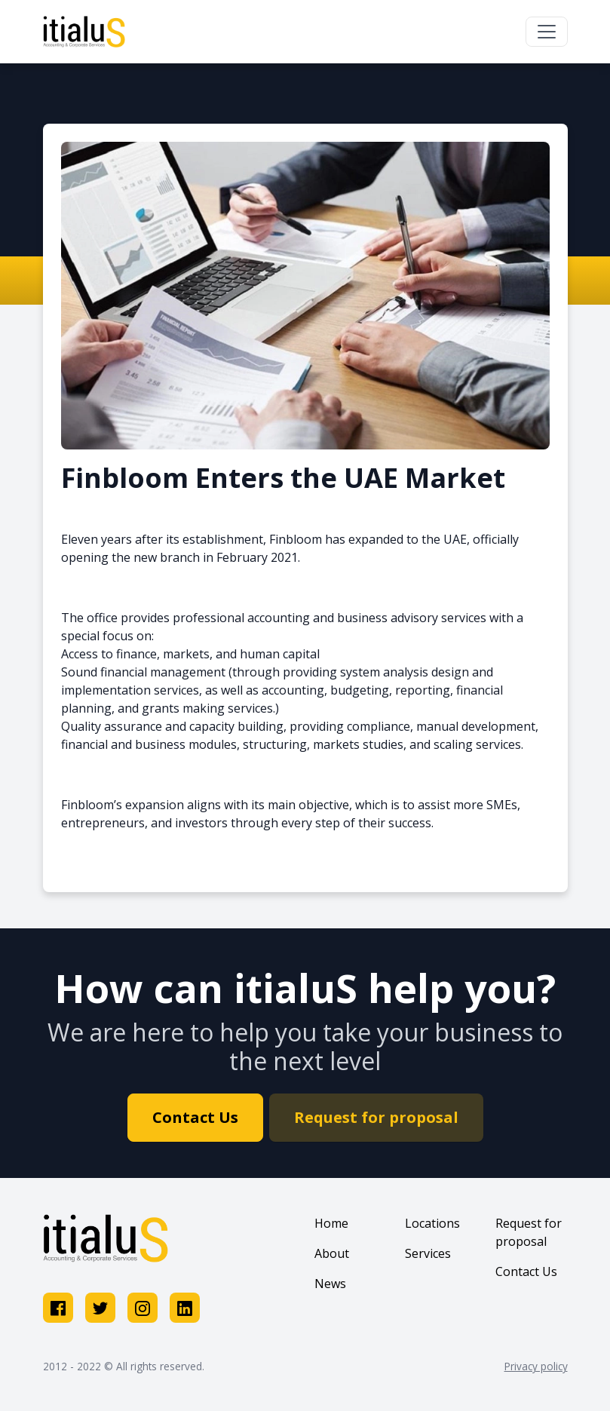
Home (331, 1223)
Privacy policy (536, 1366)
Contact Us (195, 1117)
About (331, 1253)
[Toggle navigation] (547, 32)
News (330, 1283)
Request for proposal (376, 1117)
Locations (432, 1223)
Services (428, 1253)
